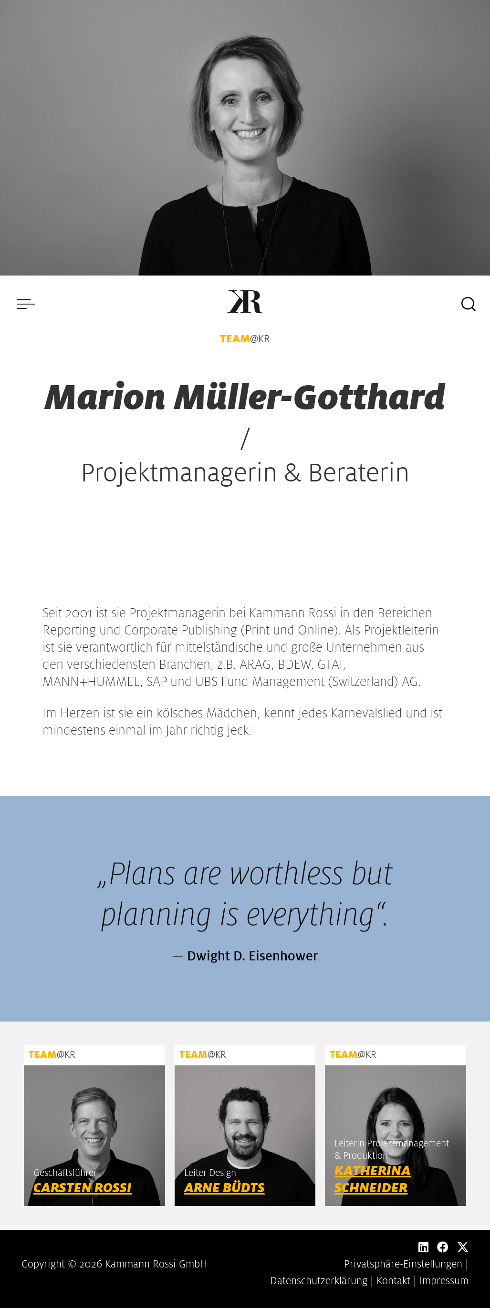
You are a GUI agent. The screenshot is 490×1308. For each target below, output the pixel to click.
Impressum (444, 1281)
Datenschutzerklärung (318, 1281)
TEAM (235, 339)
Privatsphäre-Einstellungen (403, 1264)
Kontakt (393, 1281)
